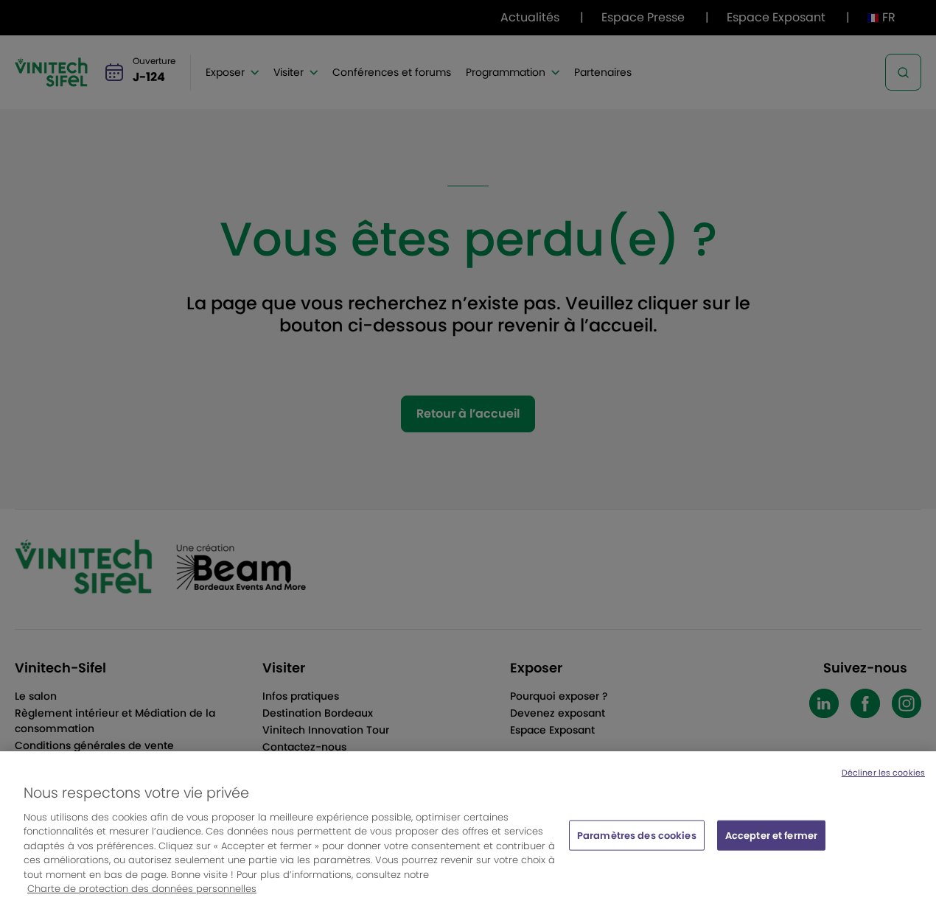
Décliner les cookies (883, 781)
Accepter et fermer (771, 843)
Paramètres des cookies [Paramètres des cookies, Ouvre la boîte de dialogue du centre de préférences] (636, 843)
